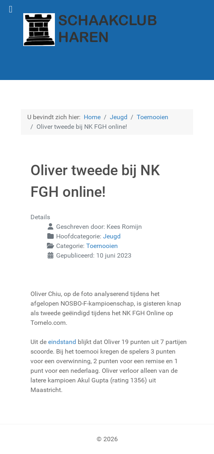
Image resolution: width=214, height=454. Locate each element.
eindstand (63, 342)
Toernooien (102, 246)
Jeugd (112, 236)
